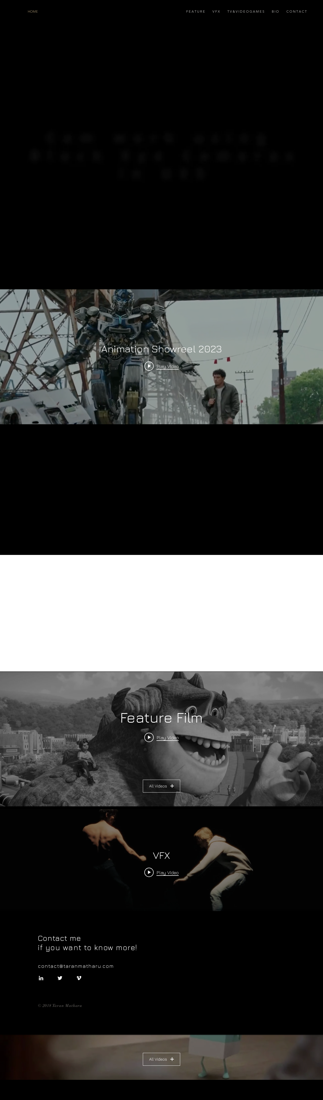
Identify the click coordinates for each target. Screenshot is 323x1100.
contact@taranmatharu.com (77, 966)
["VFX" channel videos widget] (161, 876)
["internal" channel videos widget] (161, 356)
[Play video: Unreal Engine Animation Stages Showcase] (161, 872)
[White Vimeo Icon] (79, 978)
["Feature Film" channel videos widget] (161, 739)
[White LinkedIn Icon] (41, 978)
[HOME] (56, 12)
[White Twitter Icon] (60, 978)
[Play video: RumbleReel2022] (161, 737)
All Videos (161, 785)
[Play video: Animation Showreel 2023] (161, 366)
